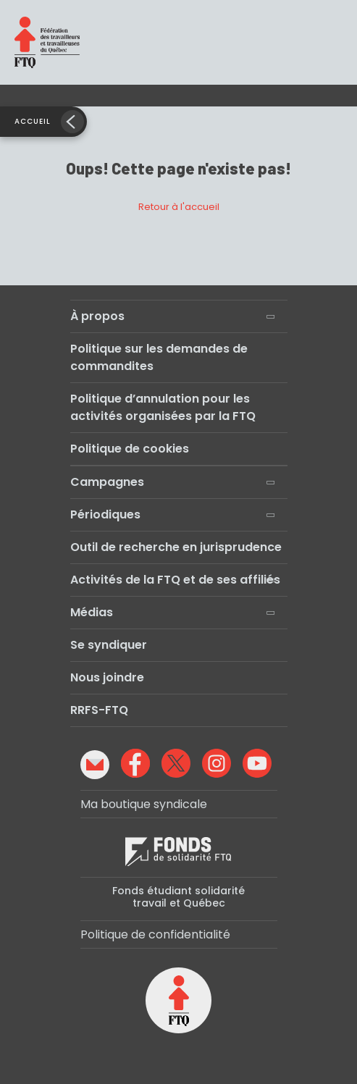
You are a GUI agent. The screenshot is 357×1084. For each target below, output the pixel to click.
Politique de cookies (129, 448)
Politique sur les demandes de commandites (159, 357)
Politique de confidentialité (155, 934)
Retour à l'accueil (178, 207)
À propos (97, 316)
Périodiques (105, 514)
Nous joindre (107, 677)
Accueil (32, 121)
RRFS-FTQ (99, 710)
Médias (91, 612)
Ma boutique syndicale (143, 804)
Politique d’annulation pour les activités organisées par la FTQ (163, 407)
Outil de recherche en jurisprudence (176, 547)
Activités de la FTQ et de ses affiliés (175, 579)
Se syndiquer (108, 644)
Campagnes (107, 482)
